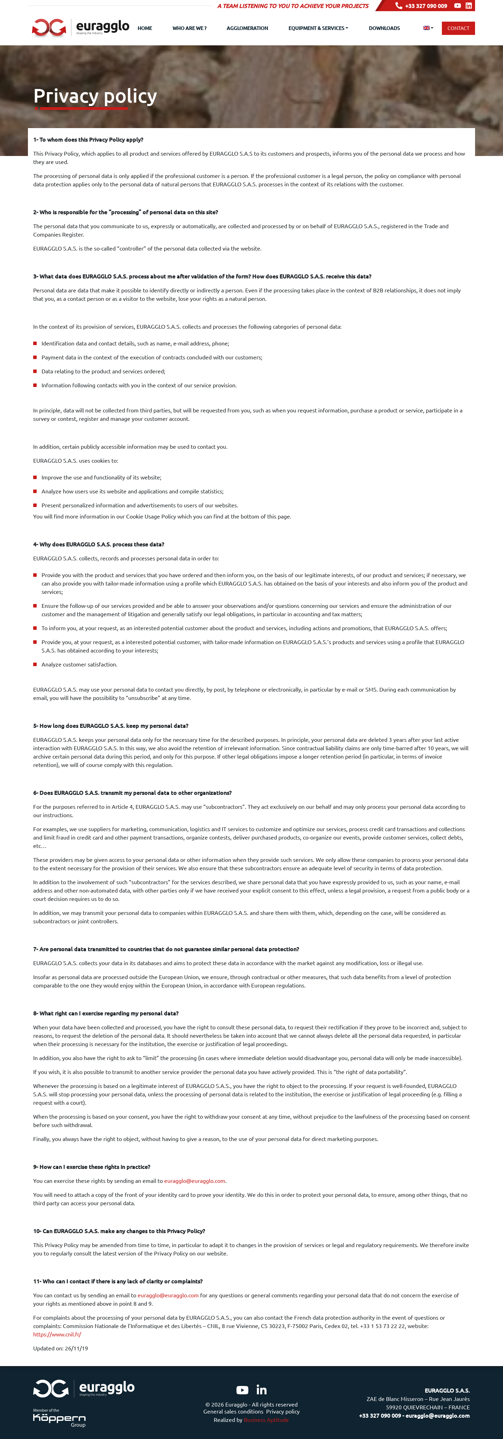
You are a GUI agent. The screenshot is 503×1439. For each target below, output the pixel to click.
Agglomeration (247, 28)
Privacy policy (283, 1411)
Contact (458, 28)
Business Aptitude (266, 1419)
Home (145, 28)
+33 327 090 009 (421, 5)
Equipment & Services (316, 28)
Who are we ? (189, 28)
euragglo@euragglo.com (194, 1180)
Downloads (384, 28)
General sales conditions (233, 1411)
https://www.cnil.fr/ (57, 1333)
